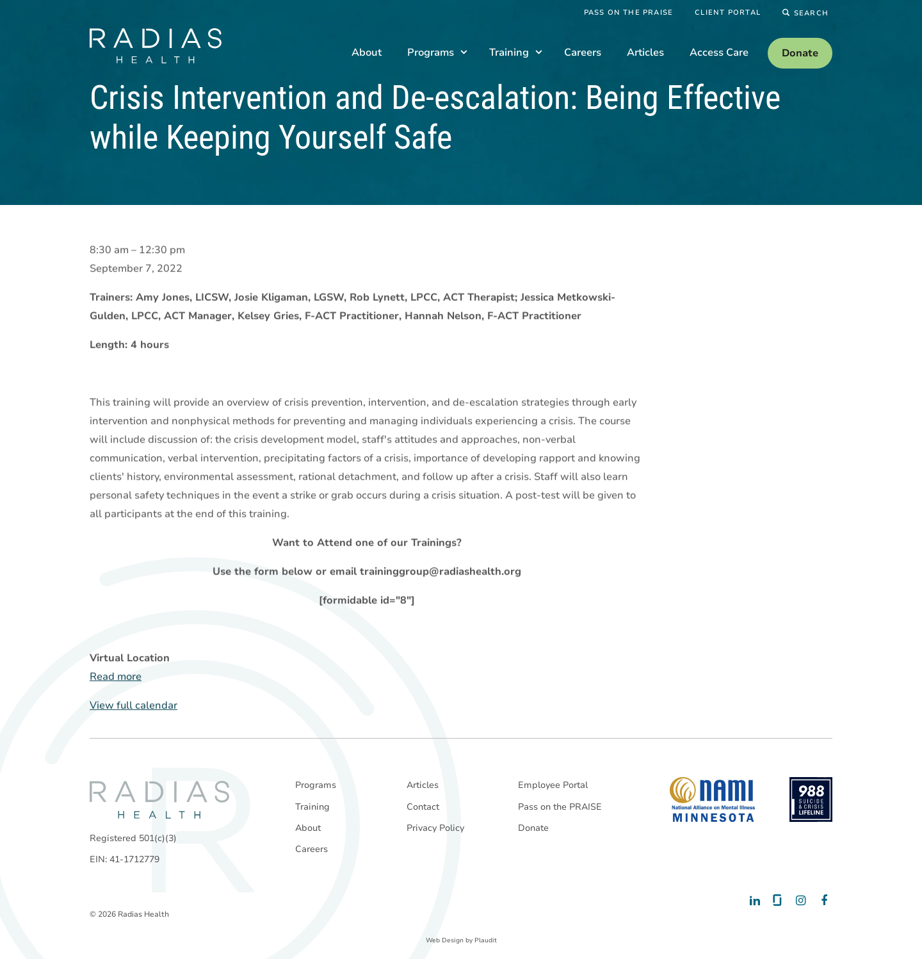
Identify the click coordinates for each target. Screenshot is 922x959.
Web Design (445, 940)
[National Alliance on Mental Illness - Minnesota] (712, 799)
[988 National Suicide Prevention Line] (810, 799)
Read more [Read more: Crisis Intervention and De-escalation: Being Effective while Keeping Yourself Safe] (116, 677)
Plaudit (485, 940)
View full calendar (133, 706)
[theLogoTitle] (156, 45)
